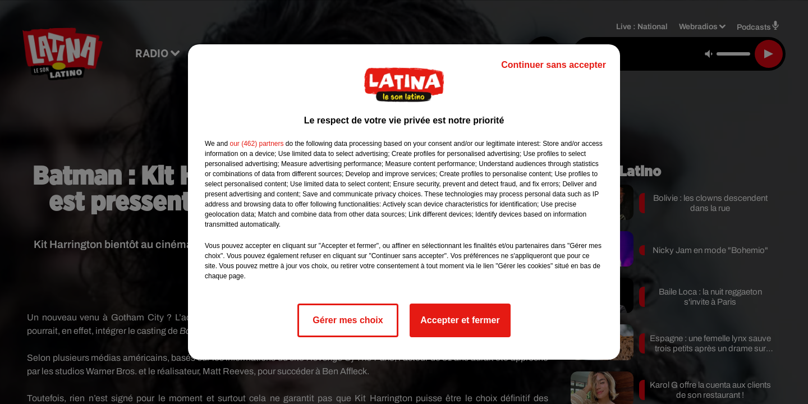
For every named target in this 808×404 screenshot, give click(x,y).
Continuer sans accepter (553, 65)
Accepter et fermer (459, 320)
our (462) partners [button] (256, 144)
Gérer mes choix (348, 320)
